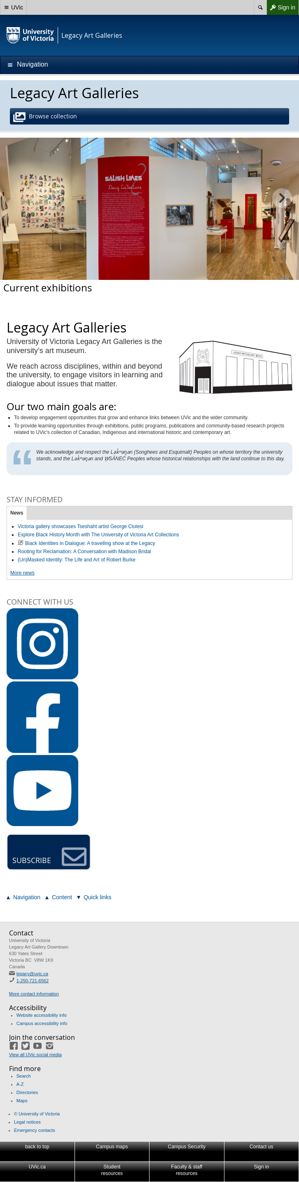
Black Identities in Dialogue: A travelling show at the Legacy (90, 543)
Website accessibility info (41, 1015)
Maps (22, 1100)
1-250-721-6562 (32, 980)
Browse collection (46, 117)
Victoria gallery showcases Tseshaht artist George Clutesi (80, 526)
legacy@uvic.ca (32, 973)
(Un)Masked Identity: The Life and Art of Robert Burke (76, 560)
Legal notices (27, 1122)
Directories (27, 1092)
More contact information (34, 993)
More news (22, 573)
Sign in (280, 7)
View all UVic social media (35, 1054)
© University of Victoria (37, 1113)
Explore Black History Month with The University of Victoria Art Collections (98, 535)
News (16, 513)
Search (23, 1075)
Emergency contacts (34, 1130)
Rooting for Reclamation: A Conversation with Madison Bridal (84, 551)
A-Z (20, 1084)
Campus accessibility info (42, 1023)
